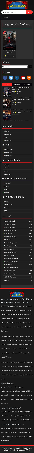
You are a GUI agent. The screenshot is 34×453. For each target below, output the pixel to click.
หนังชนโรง (7, 134)
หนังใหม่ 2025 (8, 152)
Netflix (5, 202)
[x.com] (11, 78)
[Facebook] (5, 78)
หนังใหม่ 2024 (8, 156)
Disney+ (6, 208)
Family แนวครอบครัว (10, 246)
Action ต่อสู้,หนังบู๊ (9, 221)
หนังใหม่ (6, 131)
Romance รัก (7, 264)
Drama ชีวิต (7, 240)
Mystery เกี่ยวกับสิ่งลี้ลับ (10, 261)
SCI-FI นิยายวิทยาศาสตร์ (10, 268)
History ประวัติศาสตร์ (10, 252)
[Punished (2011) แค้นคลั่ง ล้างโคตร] (9, 40)
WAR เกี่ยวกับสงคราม (10, 277)
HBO (5, 211)
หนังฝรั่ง (6, 168)
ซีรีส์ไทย (6, 192)
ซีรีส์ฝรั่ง (6, 186)
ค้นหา (29, 12)
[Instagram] (17, 78)
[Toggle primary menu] (5, 17)
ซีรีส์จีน (5, 189)
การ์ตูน (5, 171)
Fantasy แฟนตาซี (8, 249)
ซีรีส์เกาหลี (6, 183)
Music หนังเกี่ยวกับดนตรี (10, 258)
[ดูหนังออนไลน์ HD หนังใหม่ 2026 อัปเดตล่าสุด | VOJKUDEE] (17, 5)
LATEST (7, 84)
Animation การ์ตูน (9, 227)
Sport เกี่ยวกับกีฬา (9, 271)
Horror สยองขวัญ (9, 255)
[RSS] (29, 78)
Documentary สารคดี (10, 243)
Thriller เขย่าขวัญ (9, 274)
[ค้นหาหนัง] (13, 12)
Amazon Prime (8, 205)
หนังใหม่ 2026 (8, 149)
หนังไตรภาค (7, 140)
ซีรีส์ (5, 137)
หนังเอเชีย (6, 174)
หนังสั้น (5, 280)
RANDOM (17, 84)
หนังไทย (6, 165)
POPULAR (27, 84)
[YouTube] (23, 78)
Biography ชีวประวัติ (9, 230)
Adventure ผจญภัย (9, 224)
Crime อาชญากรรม (9, 237)
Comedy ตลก (7, 233)
